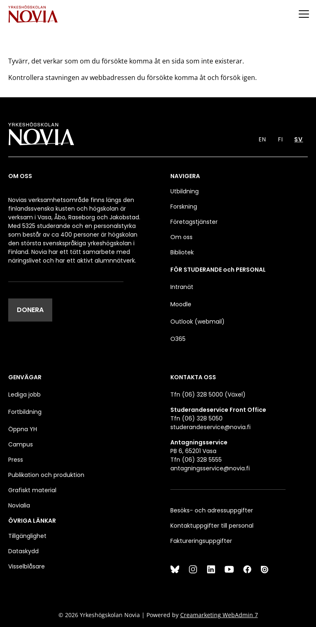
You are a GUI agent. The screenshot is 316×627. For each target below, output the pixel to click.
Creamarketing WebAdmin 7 (219, 615)
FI (280, 139)
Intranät (181, 287)
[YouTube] (229, 569)
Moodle (180, 304)
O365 (178, 339)
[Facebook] (247, 569)
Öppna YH (22, 429)
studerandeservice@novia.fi (210, 427)
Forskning (183, 206)
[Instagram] (193, 569)
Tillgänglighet (27, 536)
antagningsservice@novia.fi (210, 468)
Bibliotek (182, 252)
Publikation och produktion (46, 475)
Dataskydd (23, 551)
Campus (20, 444)
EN (262, 139)
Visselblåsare (26, 566)
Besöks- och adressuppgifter (211, 510)
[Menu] (303, 14)
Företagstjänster (194, 222)
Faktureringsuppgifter (201, 541)
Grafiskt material (32, 490)
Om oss (181, 237)
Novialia (19, 505)
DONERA (30, 310)
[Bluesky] (175, 569)
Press (15, 460)
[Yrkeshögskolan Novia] (33, 14)
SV (298, 139)
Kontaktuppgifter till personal (211, 525)
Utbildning (184, 191)
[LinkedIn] (211, 569)
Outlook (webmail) (197, 321)
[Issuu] (265, 569)
